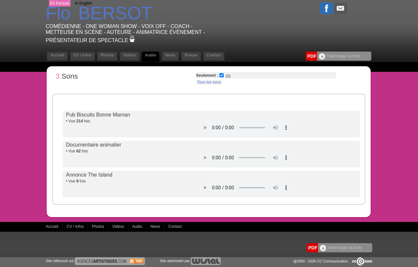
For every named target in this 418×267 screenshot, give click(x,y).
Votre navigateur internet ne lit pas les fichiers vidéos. (246, 127)
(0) (228, 76)
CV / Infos (82, 55)
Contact (214, 55)
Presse (191, 55)
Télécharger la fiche (340, 56)
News (170, 55)
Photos (107, 55)
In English (83, 3)
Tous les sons (209, 82)
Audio (150, 55)
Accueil (57, 55)
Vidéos (129, 55)
